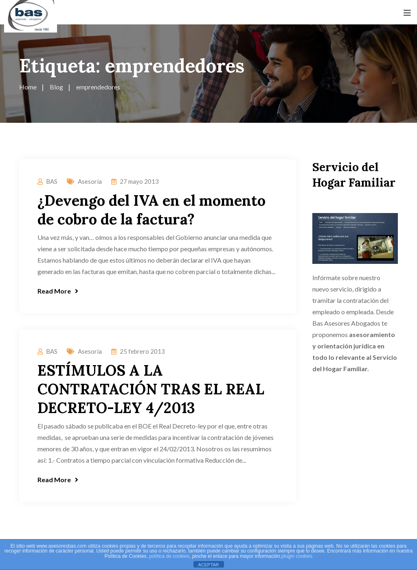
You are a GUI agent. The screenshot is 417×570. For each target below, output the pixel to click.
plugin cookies (296, 556)
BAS (51, 181)
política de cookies (169, 556)
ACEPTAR (208, 564)
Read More (57, 291)
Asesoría (90, 181)
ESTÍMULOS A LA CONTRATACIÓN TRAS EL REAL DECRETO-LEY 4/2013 (150, 389)
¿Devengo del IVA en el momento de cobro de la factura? (151, 209)
